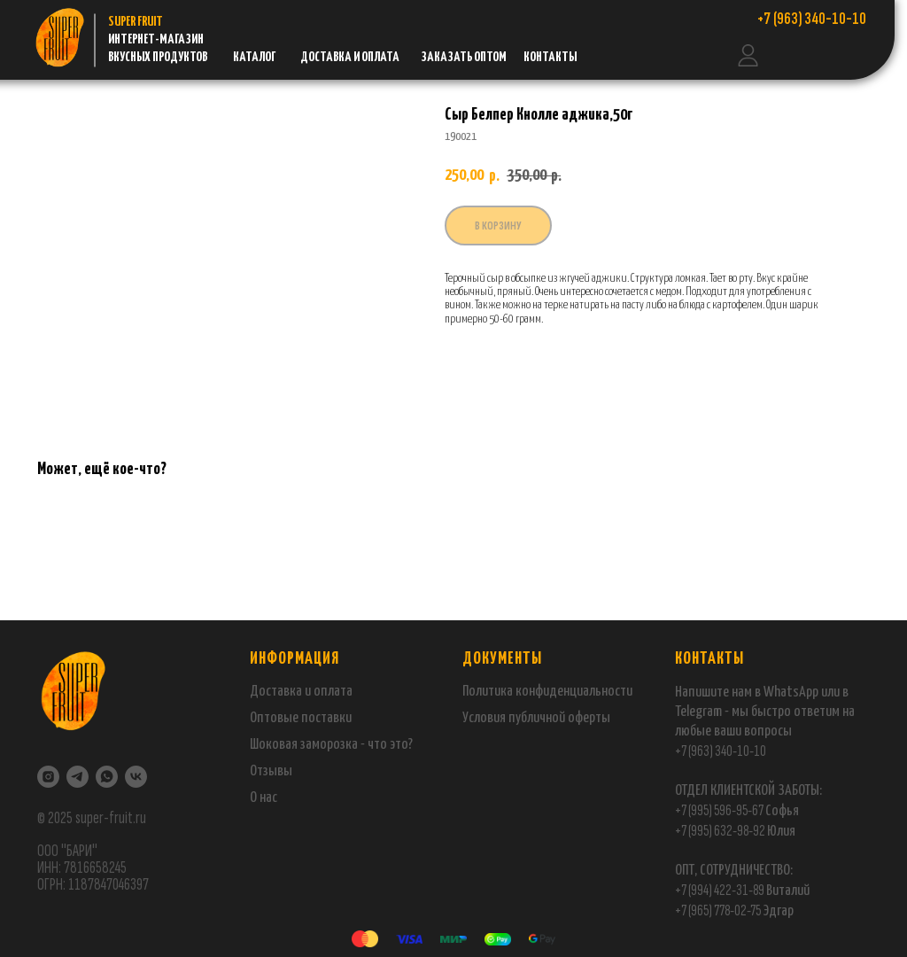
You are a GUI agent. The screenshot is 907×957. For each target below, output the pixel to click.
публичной (536, 718)
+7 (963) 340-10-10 (720, 751)
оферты (587, 718)
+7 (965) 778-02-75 (719, 910)
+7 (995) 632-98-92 (720, 830)
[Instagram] (48, 777)
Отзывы (271, 771)
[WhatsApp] (107, 777)
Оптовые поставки (301, 718)
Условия (485, 718)
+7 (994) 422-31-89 (719, 890)
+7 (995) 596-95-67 (719, 810)
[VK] (136, 777)
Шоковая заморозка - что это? (331, 744)
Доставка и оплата (301, 691)
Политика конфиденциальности (547, 691)
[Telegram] (77, 777)
